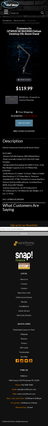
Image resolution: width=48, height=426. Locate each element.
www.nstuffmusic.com (26, 394)
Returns (24, 339)
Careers (24, 288)
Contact (24, 284)
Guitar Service (24, 311)
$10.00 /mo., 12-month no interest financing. (22, 100)
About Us (24, 279)
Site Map (24, 357)
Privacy (24, 343)
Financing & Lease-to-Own (24, 330)
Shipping (24, 334)
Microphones (7, 20)
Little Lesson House (24, 297)
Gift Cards (24, 348)
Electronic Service (24, 315)
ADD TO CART (24, 123)
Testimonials (24, 352)
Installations (24, 306)
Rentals (24, 302)
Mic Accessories (19, 20)
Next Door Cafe (24, 293)
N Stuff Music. (11, 421)
